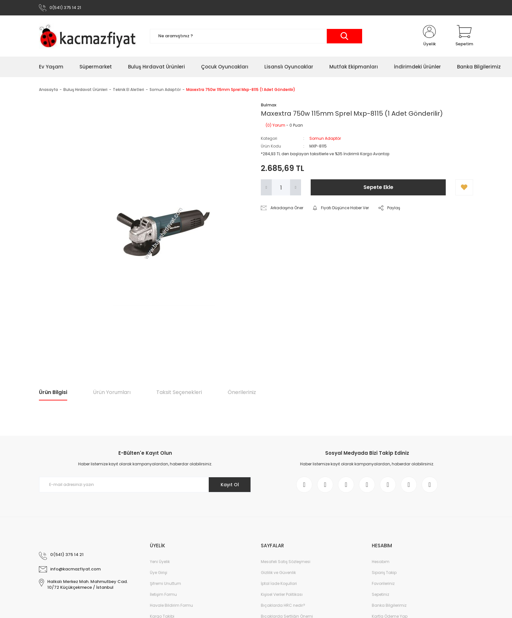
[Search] (256, 36)
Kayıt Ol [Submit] (230, 484)
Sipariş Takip (384, 572)
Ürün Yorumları (112, 392)
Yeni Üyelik (160, 561)
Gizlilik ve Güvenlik (278, 572)
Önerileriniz (242, 392)
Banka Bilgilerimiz (389, 605)
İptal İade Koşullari (279, 583)
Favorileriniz (383, 583)
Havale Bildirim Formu (171, 605)
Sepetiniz (380, 594)
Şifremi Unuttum (165, 583)
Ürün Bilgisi (53, 392)
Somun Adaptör (325, 138)
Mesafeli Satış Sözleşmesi (285, 561)
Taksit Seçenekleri (179, 392)
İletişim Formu (163, 594)
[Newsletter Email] (145, 485)
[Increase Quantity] (295, 187)
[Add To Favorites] (464, 187)
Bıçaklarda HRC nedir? (283, 605)
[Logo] (89, 36)
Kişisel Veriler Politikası (282, 594)
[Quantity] (281, 187)
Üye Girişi (158, 572)
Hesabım (380, 561)
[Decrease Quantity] (266, 187)
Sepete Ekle (378, 187)
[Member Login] (429, 36)
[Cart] (464, 36)
